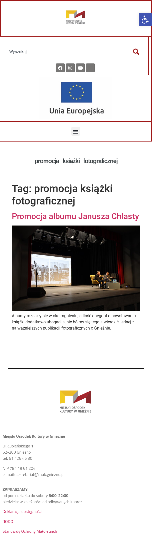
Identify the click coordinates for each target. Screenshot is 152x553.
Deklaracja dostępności (22, 511)
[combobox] (65, 51)
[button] (145, 19)
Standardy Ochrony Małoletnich (30, 531)
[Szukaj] (136, 51)
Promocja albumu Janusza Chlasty (75, 216)
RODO (8, 521)
